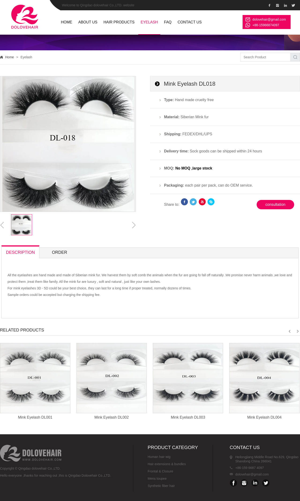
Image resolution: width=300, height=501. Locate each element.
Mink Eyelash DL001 (35, 417)
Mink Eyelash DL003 (188, 417)
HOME (66, 22)
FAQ (168, 22)
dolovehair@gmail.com (269, 19)
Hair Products (119, 22)
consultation (275, 204)
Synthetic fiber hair (161, 486)
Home (9, 57)
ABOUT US (88, 22)
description (20, 252)
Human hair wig (159, 457)
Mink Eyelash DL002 (111, 417)
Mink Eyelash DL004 (264, 417)
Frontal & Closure (160, 471)
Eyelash (149, 22)
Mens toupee (157, 478)
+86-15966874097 (265, 25)
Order (59, 252)
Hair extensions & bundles (167, 464)
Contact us (190, 22)
